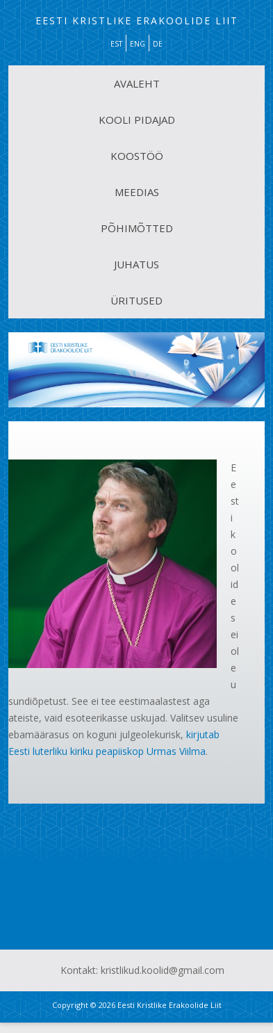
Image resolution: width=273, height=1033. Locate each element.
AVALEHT (137, 83)
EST (116, 44)
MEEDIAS (137, 192)
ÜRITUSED (136, 300)
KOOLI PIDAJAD (137, 120)
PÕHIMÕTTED (137, 228)
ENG (137, 44)
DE (158, 44)
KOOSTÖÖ (136, 156)
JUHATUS (136, 264)
